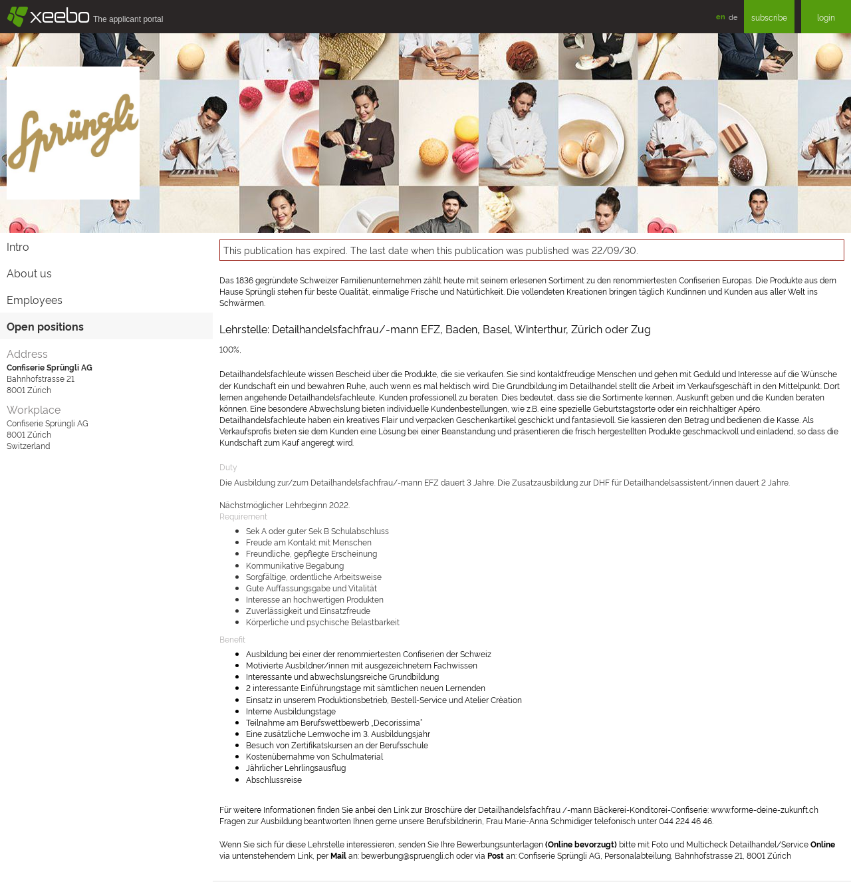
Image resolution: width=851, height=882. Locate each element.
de (733, 16)
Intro (18, 246)
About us (29, 272)
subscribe (769, 17)
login (826, 17)
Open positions (45, 326)
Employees (34, 299)
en (720, 16)
